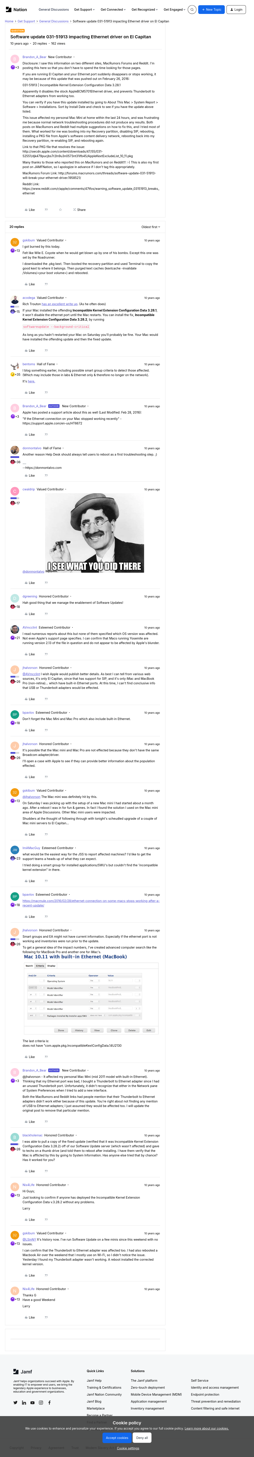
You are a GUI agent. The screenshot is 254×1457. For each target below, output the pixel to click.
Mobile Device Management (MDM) (156, 1394)
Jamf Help (94, 1380)
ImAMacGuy (31, 848)
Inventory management (147, 1408)
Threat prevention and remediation (216, 1401)
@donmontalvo (33, 571)
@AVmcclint (31, 674)
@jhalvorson (32, 797)
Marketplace (96, 1408)
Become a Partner (100, 1415)
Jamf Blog (94, 1401)
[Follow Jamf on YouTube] (32, 1402)
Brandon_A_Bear (34, 57)
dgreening (30, 596)
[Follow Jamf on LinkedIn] (24, 1402)
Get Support (84, 9)
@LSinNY (29, 1239)
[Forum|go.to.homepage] (16, 9)
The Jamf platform (144, 1380)
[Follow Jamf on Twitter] (15, 1402)
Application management (149, 1401)
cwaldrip (29, 489)
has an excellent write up (59, 304)
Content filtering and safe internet (215, 1408)
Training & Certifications (104, 1387)
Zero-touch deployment (148, 1387)
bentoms (29, 364)
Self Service (199, 1380)
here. (31, 381)
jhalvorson (30, 668)
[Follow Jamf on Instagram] (41, 1402)
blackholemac (33, 1135)
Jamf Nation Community (104, 1394)
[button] (211, 9)
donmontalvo (32, 448)
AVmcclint (30, 627)
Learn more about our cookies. (207, 1428)
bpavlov (28, 712)
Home (9, 21)
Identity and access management (215, 1387)
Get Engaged (175, 9)
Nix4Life (29, 1185)
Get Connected (113, 9)
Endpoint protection (205, 1394)
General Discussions (54, 9)
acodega (29, 297)
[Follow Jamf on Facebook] (49, 1402)
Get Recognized (145, 9)
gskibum (29, 240)
